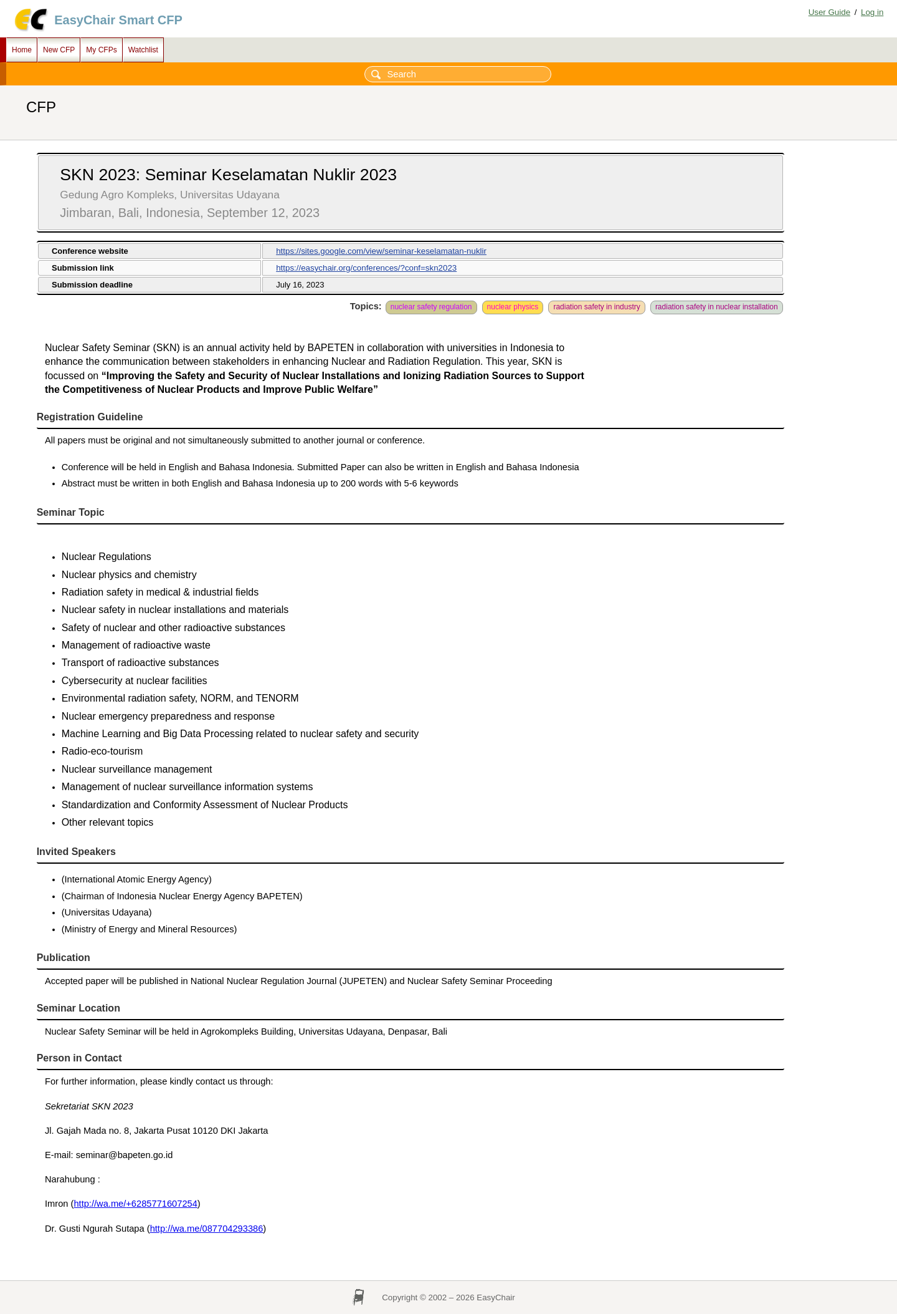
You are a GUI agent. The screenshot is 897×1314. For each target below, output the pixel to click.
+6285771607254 (161, 1204)
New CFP (59, 50)
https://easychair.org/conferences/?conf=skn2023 (366, 268)
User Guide (829, 12)
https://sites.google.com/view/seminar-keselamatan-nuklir (381, 251)
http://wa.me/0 (178, 1229)
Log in (872, 12)
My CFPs (101, 50)
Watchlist (143, 50)
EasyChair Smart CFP (118, 20)
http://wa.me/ (100, 1204)
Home (22, 50)
